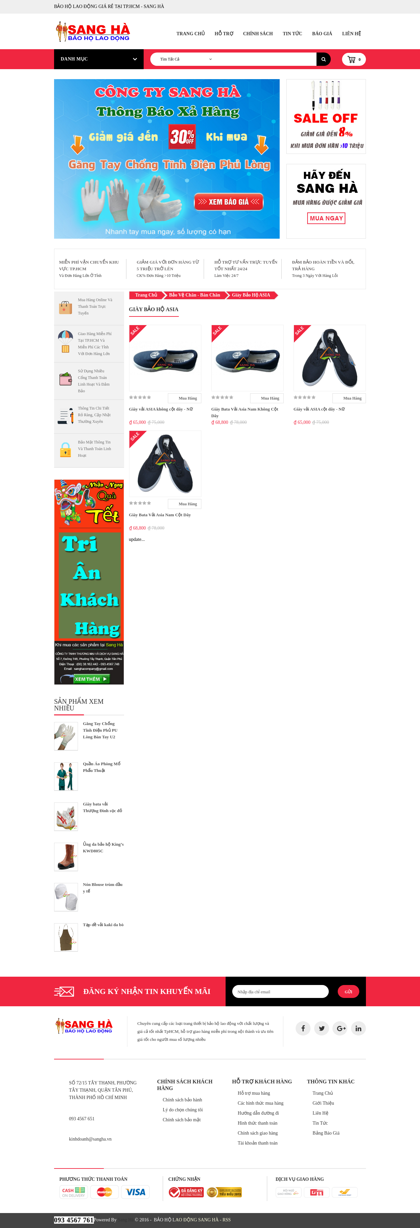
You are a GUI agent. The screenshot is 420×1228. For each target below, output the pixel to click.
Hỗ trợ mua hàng (254, 1093)
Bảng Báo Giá (326, 1133)
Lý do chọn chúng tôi (183, 1109)
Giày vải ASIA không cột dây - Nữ (161, 409)
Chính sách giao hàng (258, 1133)
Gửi (348, 992)
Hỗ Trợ (224, 33)
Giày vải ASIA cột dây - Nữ (319, 409)
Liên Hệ (351, 33)
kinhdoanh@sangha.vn (90, 1139)
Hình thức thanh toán (257, 1123)
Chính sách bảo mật (182, 1119)
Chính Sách (258, 33)
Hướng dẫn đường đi (258, 1113)
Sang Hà (126, 1219)
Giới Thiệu (323, 1103)
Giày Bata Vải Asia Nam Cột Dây (160, 514)
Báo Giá (322, 33)
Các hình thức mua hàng (260, 1103)
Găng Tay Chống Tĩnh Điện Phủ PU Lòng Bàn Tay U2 (100, 730)
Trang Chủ (190, 33)
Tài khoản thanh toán (257, 1143)
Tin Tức (292, 33)
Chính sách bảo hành (182, 1099)
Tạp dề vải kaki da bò (103, 924)
